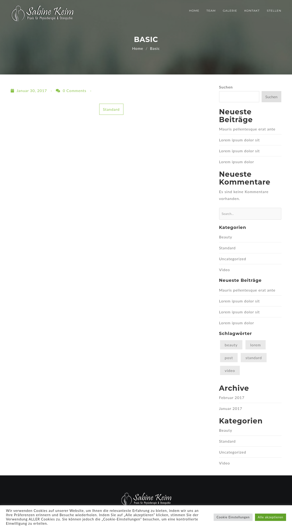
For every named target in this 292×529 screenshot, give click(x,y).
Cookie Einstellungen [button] (233, 517)
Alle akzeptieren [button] (270, 517)
